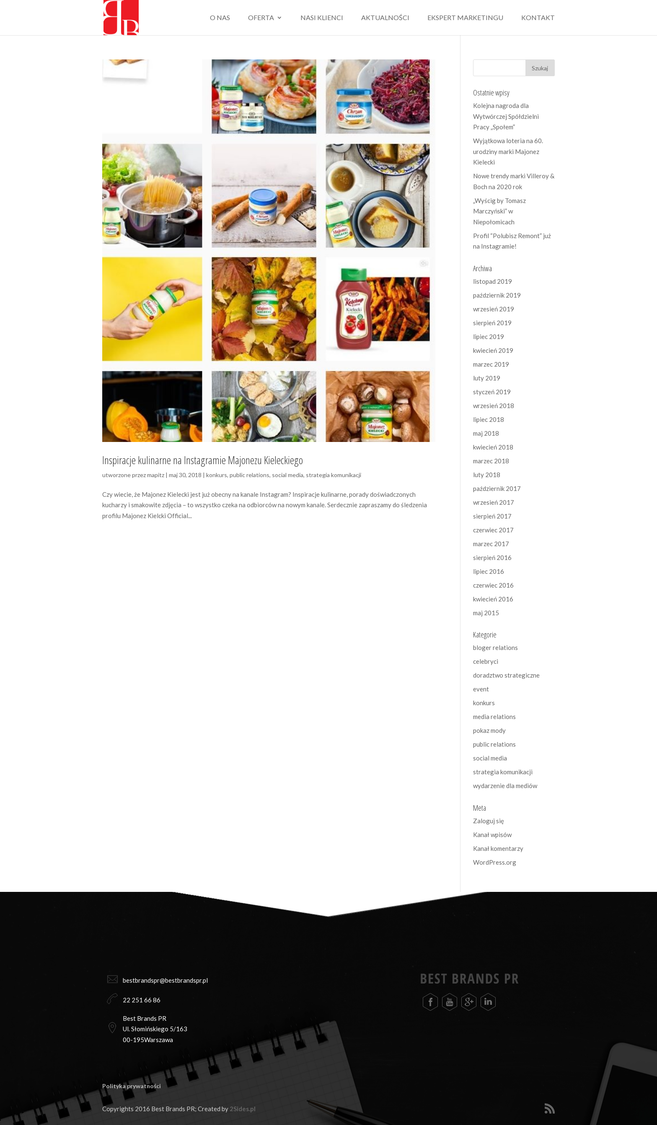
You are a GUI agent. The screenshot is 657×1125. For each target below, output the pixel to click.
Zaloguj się (488, 820)
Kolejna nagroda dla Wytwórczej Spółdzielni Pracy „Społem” (506, 116)
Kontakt (538, 18)
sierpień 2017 (492, 516)
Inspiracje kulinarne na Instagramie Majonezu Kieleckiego (202, 459)
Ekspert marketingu (465, 18)
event (481, 689)
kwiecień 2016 (493, 599)
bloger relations (495, 647)
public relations (249, 474)
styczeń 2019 (492, 392)
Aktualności (385, 18)
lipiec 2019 (488, 336)
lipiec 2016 (488, 571)
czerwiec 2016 (493, 585)
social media (287, 474)
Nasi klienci (321, 18)
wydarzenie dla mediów (505, 785)
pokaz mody (489, 730)
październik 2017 (497, 488)
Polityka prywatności (131, 1085)
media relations (494, 716)
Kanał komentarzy (498, 848)
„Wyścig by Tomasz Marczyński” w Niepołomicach (499, 211)
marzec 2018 (491, 461)
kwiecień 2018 (493, 447)
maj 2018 (486, 433)
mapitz (155, 474)
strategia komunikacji (333, 474)
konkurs (216, 474)
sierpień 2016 (492, 557)
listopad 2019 (492, 281)
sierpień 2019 (492, 322)
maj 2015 (486, 612)
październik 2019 (497, 295)
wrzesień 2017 (493, 502)
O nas (220, 18)
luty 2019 (486, 378)
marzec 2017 (491, 543)
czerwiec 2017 (493, 530)
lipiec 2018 (488, 419)
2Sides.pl (243, 1108)
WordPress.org (494, 862)
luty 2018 (486, 474)
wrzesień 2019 (493, 309)
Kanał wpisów (492, 834)
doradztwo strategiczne (506, 675)
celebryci (485, 661)
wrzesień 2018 (493, 405)
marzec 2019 (491, 364)
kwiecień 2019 (493, 350)
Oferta (261, 18)
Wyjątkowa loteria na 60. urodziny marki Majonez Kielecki (508, 151)
